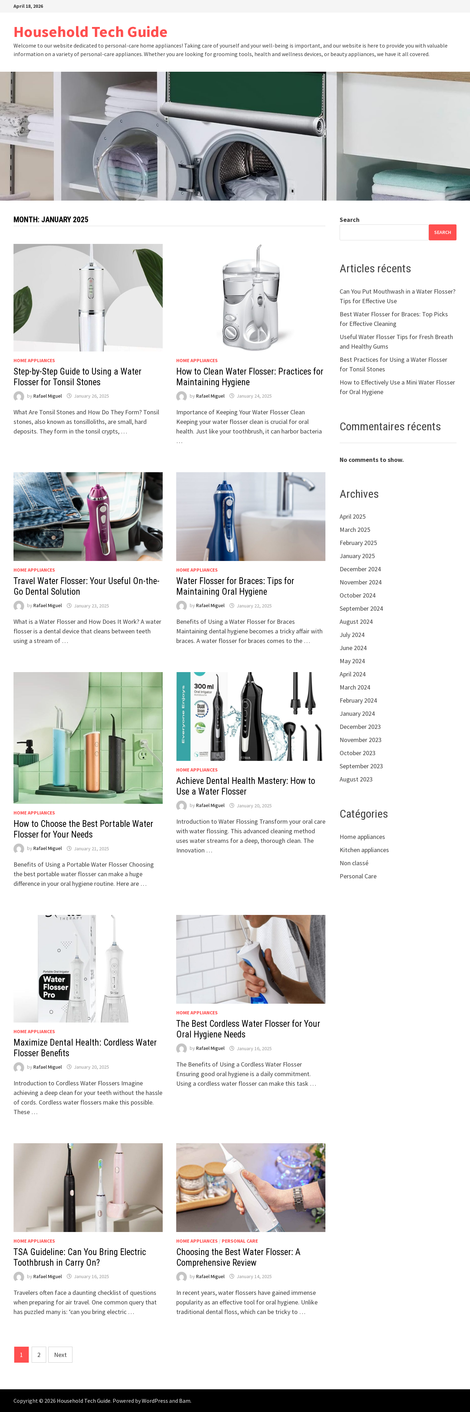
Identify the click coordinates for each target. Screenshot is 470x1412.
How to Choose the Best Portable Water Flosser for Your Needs (83, 829)
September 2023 (361, 766)
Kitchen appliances (364, 850)
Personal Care (240, 1241)
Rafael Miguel (47, 396)
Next (60, 1355)
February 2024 (358, 700)
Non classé (354, 863)
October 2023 (358, 753)
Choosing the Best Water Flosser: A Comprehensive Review (238, 1257)
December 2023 (360, 727)
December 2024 (360, 569)
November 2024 (361, 582)
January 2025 (357, 556)
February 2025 (358, 543)
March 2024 (355, 687)
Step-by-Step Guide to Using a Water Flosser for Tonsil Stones (77, 376)
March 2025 (355, 529)
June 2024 (353, 648)
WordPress (155, 1400)
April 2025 (353, 516)
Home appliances (34, 360)
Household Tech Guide (90, 31)
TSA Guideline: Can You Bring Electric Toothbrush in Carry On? (79, 1257)
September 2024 (361, 608)
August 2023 (356, 779)
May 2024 (352, 661)
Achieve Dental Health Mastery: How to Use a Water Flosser (245, 786)
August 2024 (356, 621)
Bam (184, 1400)
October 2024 (358, 595)
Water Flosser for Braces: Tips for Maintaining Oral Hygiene (235, 586)
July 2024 (352, 635)
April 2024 (353, 674)
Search (350, 220)
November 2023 (361, 740)
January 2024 (357, 713)
